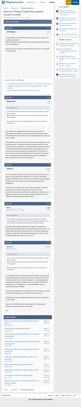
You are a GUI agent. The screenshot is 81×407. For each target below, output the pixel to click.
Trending (52, 2)
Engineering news (9, 81)
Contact (49, 396)
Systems (27, 18)
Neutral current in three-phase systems (17, 329)
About (55, 396)
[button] (37, 2)
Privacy (67, 396)
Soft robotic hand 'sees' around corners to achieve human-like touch (29, 84)
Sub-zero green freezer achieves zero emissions (22, 91)
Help (72, 396)
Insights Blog (31, 2)
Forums (42, 2)
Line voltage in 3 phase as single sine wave (19, 376)
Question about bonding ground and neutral (19, 365)
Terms (61, 396)
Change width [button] (8, 396)
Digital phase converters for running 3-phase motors (21, 370)
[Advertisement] (28, 65)
